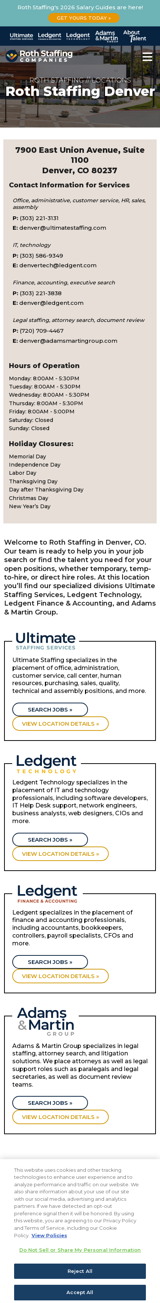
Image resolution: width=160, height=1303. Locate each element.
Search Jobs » (50, 709)
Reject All (80, 1280)
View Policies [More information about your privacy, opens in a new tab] (49, 1244)
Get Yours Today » (84, 18)
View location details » (60, 723)
